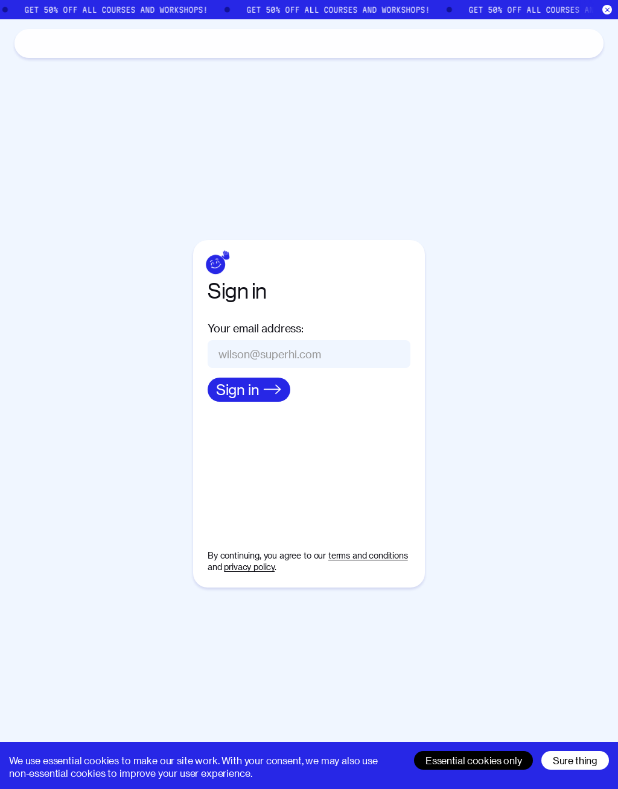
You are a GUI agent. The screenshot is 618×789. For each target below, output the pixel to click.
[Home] (29, 43)
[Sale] (309, 9)
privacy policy (249, 567)
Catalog (73, 43)
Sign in (567, 42)
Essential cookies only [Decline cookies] (473, 760)
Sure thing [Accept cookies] (575, 760)
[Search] (477, 43)
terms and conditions (368, 555)
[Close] (607, 10)
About (127, 43)
